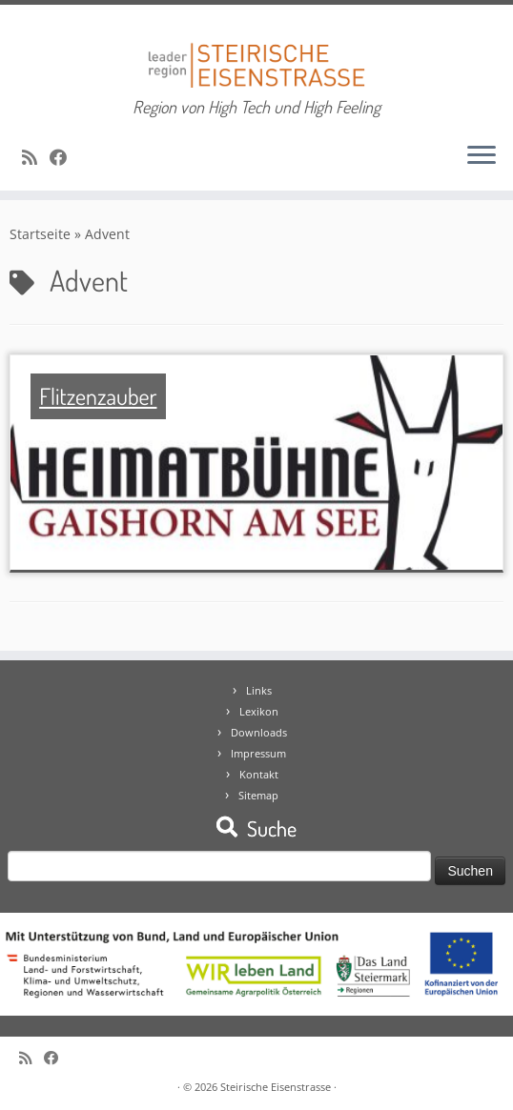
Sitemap (258, 795)
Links (259, 690)
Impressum (258, 753)
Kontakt (258, 774)
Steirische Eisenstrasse (275, 1087)
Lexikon (258, 711)
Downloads (259, 732)
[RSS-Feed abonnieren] (36, 157)
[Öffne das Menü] (481, 156)
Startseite (40, 234)
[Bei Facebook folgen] (64, 157)
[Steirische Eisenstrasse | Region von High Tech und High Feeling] (256, 51)
